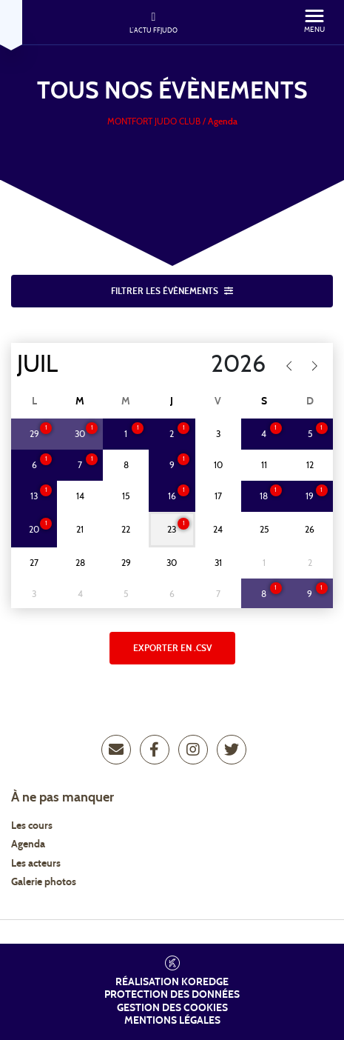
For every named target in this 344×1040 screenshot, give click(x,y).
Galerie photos (43, 882)
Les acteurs (36, 864)
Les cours (32, 826)
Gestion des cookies (172, 1008)
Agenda (28, 844)
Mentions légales (172, 1021)
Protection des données (172, 995)
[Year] (212, 364)
